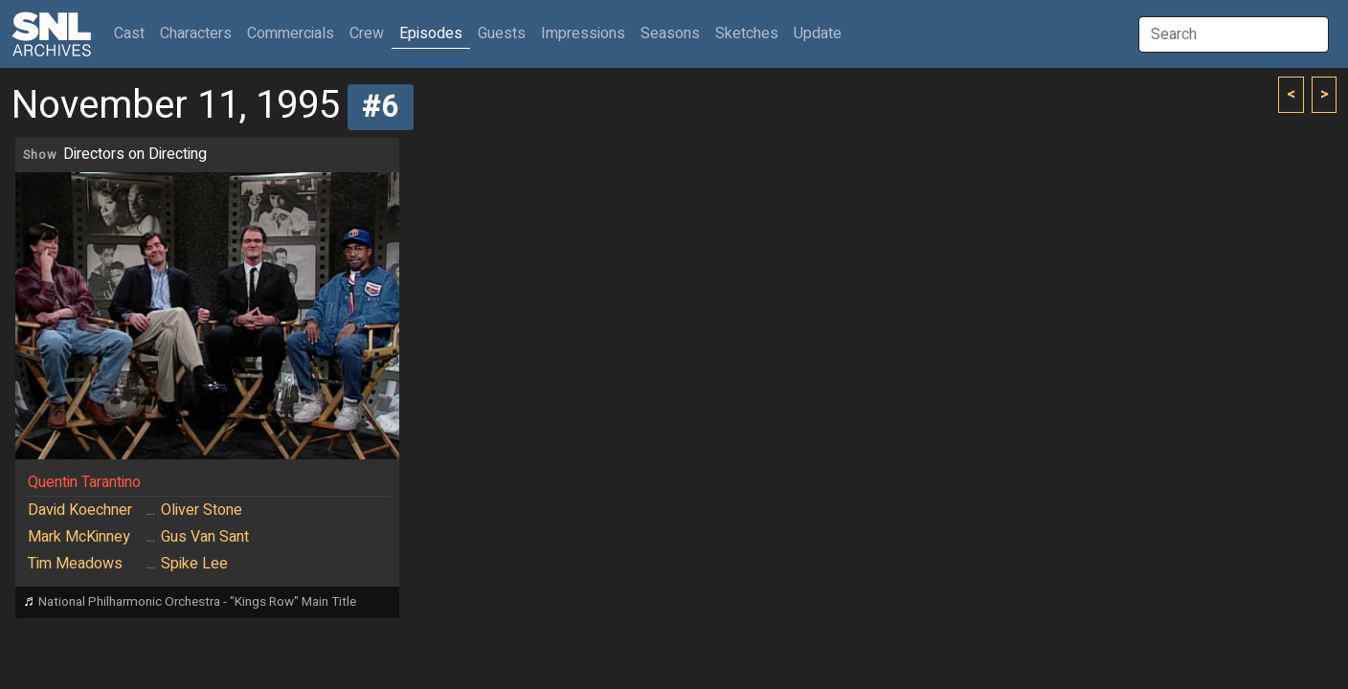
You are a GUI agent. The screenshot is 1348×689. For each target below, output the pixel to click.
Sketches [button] (746, 33)
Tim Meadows (75, 563)
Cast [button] (133, 33)
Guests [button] (502, 33)
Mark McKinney (79, 536)
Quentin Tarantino (84, 482)
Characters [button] (196, 33)
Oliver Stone (201, 510)
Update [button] (818, 33)
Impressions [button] (583, 33)
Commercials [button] (290, 33)
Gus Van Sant (205, 536)
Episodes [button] (430, 33)
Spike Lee (194, 563)
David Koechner (80, 510)
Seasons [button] (670, 33)
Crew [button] (366, 33)
